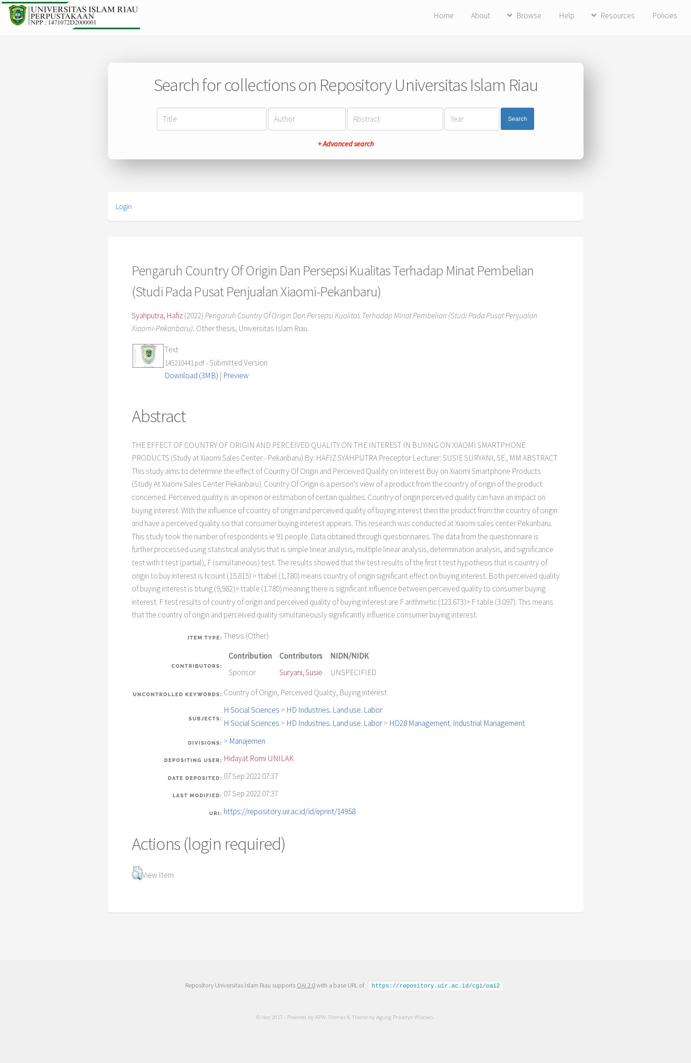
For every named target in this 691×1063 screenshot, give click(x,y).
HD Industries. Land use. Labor (334, 710)
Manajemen (247, 741)
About (480, 16)
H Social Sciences (251, 710)
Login (124, 206)
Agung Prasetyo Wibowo (405, 1016)
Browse (528, 16)
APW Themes (331, 1016)
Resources (617, 16)
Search (517, 118)
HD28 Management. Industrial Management (457, 723)
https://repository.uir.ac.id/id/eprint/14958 (289, 811)
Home (444, 16)
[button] (137, 873)
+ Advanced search (346, 143)
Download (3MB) (191, 375)
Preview (236, 375)
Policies (664, 16)
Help (566, 16)
